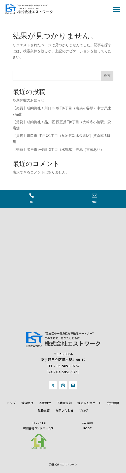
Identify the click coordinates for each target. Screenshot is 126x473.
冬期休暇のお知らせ (28, 100)
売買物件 (45, 403)
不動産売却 (64, 403)
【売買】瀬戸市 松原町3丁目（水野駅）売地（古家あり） (58, 149)
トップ (11, 403)
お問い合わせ (64, 410)
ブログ (83, 410)
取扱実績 (44, 410)
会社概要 (113, 403)
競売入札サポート (89, 403)
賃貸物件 (27, 403)
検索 (107, 75)
